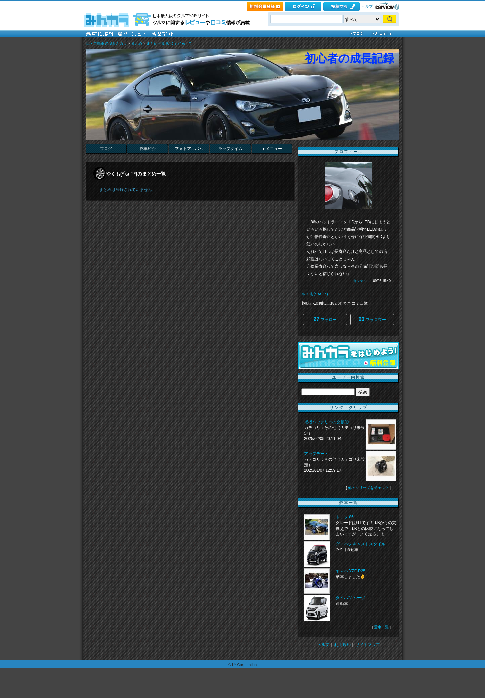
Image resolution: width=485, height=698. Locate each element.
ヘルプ (367, 6)
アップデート (316, 453)
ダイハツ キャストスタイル (360, 544)
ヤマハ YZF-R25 (350, 571)
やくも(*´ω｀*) (314, 294)
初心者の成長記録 (349, 58)
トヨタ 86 (345, 517)
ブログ (106, 148)
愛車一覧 (381, 627)
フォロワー (372, 319)
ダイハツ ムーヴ (350, 597)
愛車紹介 (147, 148)
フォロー (324, 319)
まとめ (136, 43)
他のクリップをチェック (368, 488)
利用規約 (342, 644)
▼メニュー (272, 148)
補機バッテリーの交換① (326, 422)
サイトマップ (368, 644)
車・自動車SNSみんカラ (106, 43)
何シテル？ (361, 281)
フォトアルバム (189, 148)
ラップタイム (230, 148)
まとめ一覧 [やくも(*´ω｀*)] (169, 43)
